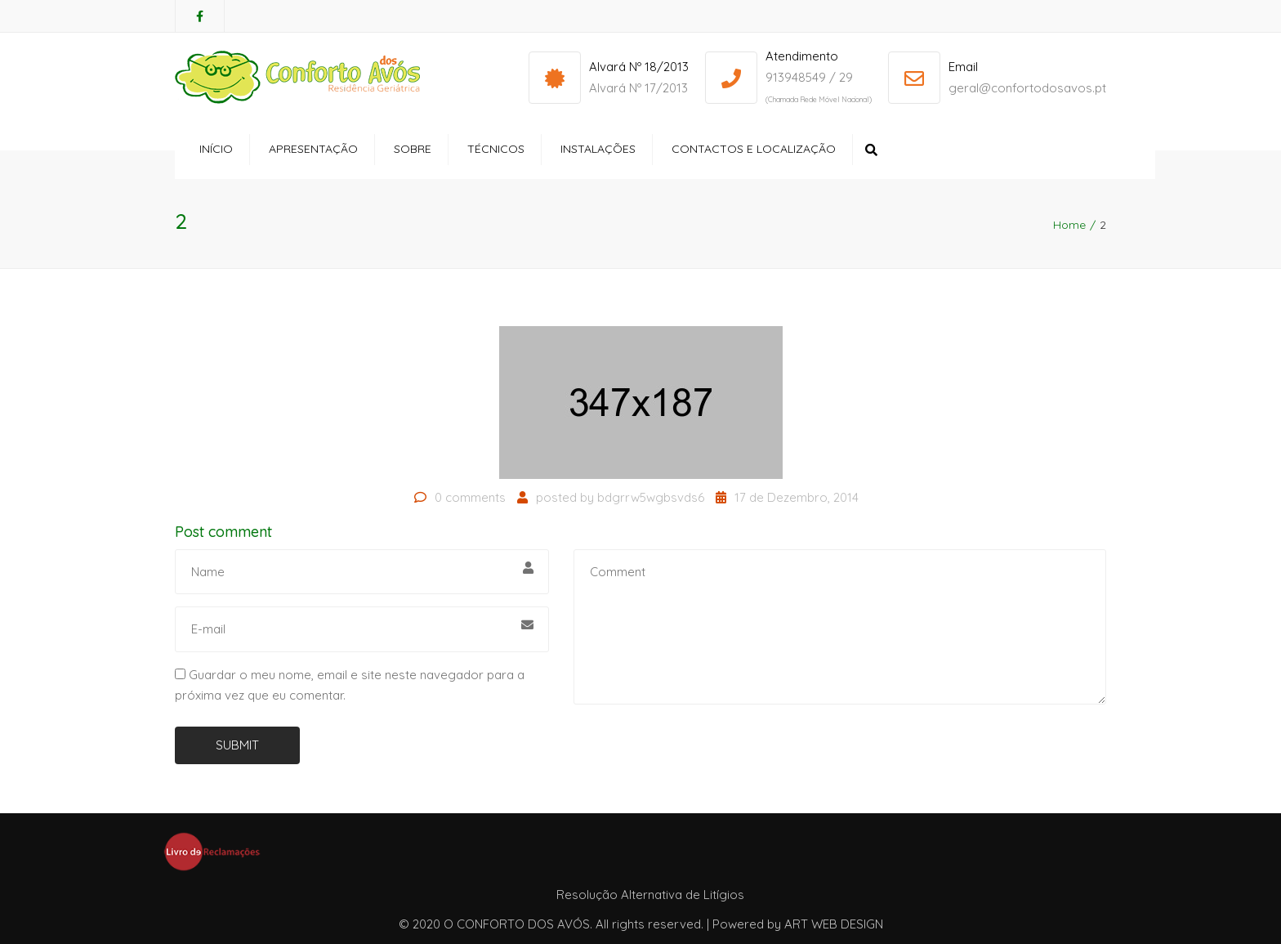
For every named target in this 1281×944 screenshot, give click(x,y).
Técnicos (495, 148)
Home (1069, 224)
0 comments (470, 497)
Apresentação (313, 148)
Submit (237, 745)
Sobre (412, 148)
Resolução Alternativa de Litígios (650, 894)
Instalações (598, 148)
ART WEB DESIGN (833, 924)
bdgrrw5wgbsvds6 (650, 497)
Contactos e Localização (754, 148)
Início (216, 148)
